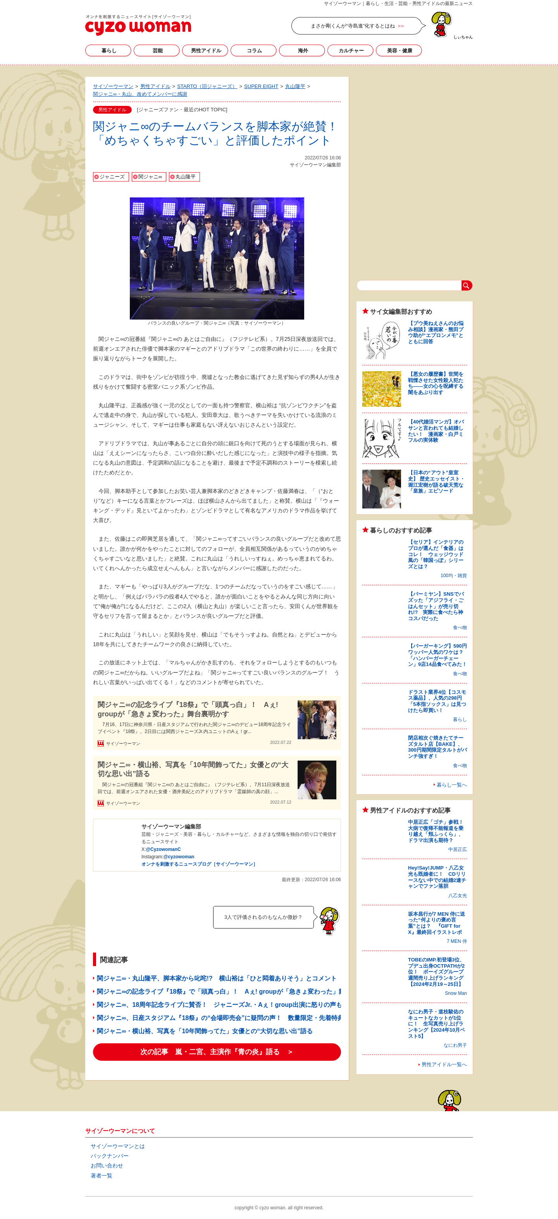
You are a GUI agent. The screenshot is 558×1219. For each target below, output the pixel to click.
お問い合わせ (107, 1165)
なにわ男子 (455, 1045)
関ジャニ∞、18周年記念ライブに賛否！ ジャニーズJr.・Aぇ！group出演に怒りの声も (219, 1004)
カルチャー (351, 51)
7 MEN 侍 (457, 941)
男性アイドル (206, 51)
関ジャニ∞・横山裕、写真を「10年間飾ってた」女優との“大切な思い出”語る (193, 769)
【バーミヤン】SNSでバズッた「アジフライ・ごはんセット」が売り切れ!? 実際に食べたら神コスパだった (436, 606)
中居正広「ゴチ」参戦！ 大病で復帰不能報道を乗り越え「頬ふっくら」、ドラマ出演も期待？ (438, 831)
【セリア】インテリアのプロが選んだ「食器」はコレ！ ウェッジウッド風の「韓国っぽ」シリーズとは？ (435, 554)
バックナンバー (110, 1156)
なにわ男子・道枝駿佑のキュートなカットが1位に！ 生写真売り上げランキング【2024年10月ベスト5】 (436, 1024)
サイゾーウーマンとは (118, 1146)
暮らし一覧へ (452, 785)
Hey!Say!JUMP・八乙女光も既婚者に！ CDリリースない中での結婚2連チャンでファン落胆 (437, 877)
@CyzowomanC (163, 849)
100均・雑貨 (454, 575)
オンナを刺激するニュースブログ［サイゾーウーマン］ (199, 864)
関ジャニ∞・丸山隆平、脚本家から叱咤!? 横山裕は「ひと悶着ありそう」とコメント (217, 978)
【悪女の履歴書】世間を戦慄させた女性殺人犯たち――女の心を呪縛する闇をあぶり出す (435, 383)
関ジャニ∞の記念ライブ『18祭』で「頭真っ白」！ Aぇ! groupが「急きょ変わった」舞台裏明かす (188, 709)
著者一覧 (101, 1175)
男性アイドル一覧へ (444, 1064)
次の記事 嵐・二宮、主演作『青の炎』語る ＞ (217, 1052)
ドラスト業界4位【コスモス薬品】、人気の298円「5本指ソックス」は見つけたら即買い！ (437, 701)
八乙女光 (457, 895)
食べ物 (460, 627)
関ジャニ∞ (150, 177)
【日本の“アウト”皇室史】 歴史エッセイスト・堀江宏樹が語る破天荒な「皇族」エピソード (436, 482)
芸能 (158, 51)
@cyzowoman (179, 856)
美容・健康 (399, 51)
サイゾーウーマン (138, 25)
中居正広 (457, 849)
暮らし (109, 51)
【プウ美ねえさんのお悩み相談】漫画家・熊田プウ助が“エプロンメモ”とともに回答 (435, 332)
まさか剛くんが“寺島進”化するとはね (353, 26)
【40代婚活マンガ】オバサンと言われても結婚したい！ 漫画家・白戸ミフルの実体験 (436, 431)
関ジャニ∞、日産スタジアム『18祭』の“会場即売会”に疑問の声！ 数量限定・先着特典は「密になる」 (242, 1018)
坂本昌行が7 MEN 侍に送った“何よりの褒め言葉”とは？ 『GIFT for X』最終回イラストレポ (436, 923)
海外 (303, 51)
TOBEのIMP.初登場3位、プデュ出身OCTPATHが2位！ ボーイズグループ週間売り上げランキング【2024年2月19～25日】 (436, 972)
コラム (254, 51)
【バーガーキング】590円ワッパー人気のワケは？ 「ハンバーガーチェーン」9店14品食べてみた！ (438, 655)
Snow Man (456, 993)
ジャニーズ (112, 177)
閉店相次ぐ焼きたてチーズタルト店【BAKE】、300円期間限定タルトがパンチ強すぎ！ (437, 747)
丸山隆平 (186, 177)
